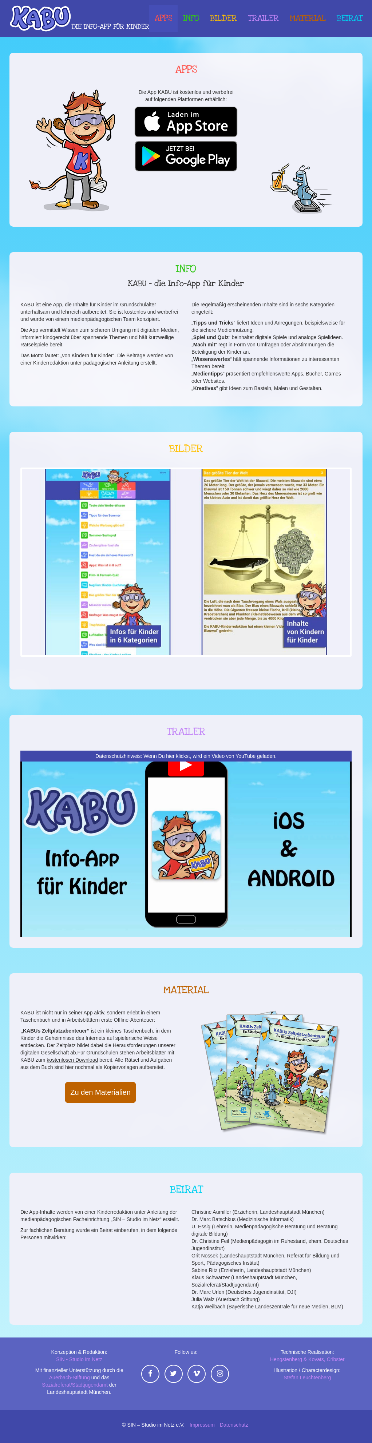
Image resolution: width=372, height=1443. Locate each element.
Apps (163, 19)
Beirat (350, 19)
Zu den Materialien (100, 1092)
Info (191, 19)
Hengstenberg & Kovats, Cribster (307, 1359)
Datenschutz (234, 1425)
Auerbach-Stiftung (69, 1377)
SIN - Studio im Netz (79, 1359)
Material (308, 19)
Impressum (202, 1425)
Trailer (263, 19)
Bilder (223, 19)
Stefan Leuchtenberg (307, 1377)
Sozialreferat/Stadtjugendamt (75, 1385)
